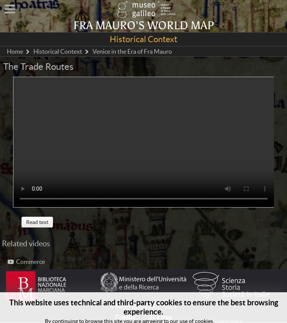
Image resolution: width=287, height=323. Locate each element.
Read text (37, 222)
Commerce (26, 261)
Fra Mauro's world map (143, 25)
